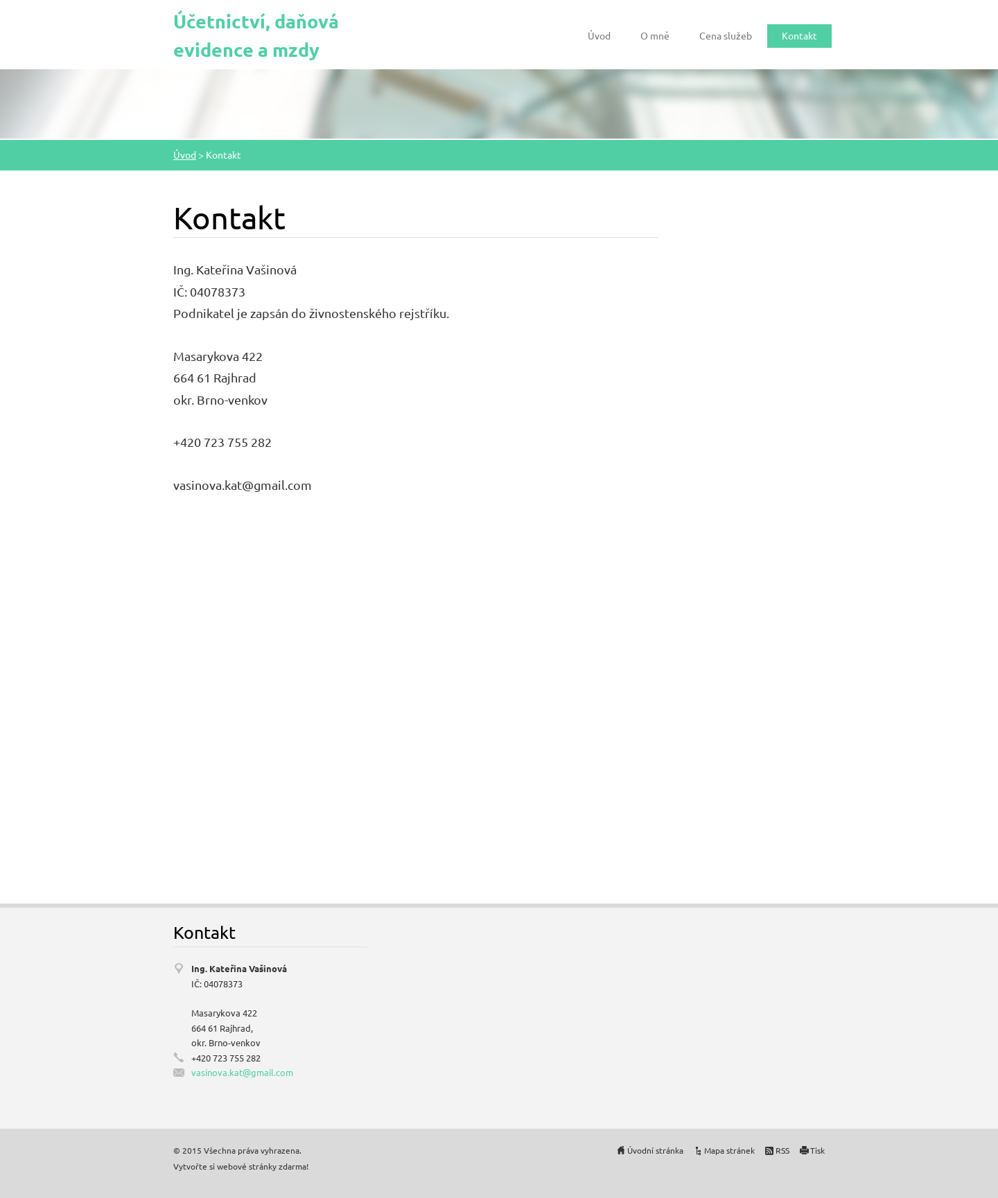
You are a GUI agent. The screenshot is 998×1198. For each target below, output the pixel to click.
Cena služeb (725, 35)
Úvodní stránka (655, 1150)
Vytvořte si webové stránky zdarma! (240, 1166)
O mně (654, 35)
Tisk (817, 1150)
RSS (782, 1150)
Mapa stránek (729, 1150)
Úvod (599, 35)
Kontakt (799, 35)
